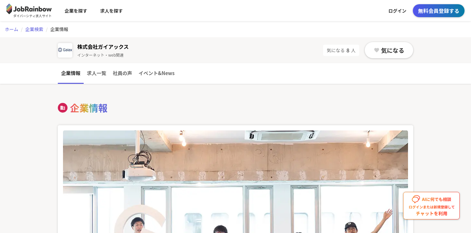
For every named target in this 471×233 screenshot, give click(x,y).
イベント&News (156, 73)
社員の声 (122, 73)
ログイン (397, 10)
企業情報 (70, 73)
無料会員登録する (438, 11)
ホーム (11, 29)
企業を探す (76, 10)
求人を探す (111, 10)
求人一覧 (96, 73)
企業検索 (34, 29)
